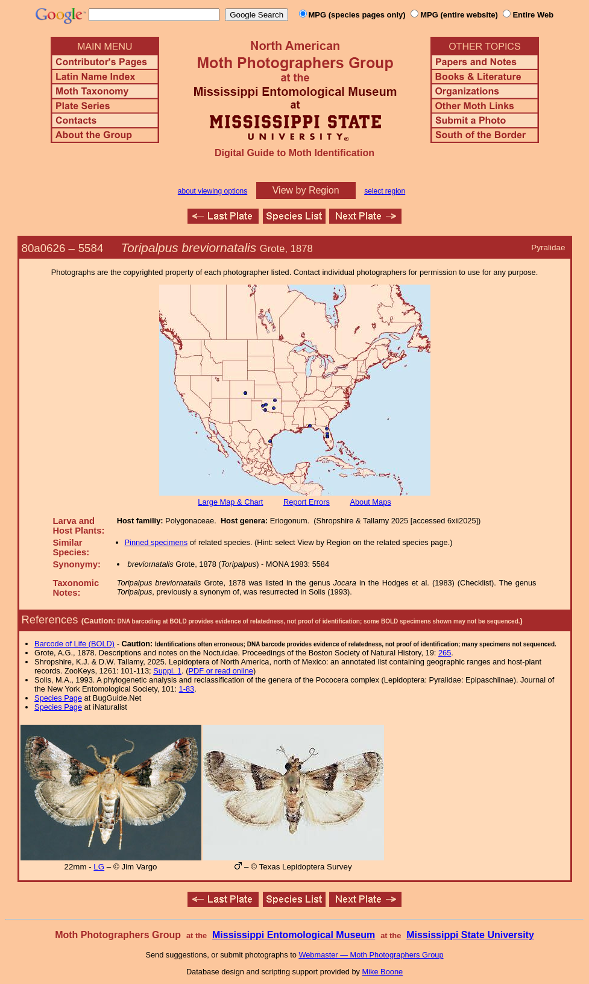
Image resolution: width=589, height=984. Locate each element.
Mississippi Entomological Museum (293, 935)
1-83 (187, 688)
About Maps (370, 501)
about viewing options (212, 191)
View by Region (305, 190)
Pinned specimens (156, 542)
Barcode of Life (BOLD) (74, 643)
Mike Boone (382, 971)
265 (444, 652)
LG (98, 866)
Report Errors (306, 501)
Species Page (58, 697)
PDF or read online (220, 670)
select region (384, 191)
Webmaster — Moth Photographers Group (370, 954)
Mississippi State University (470, 935)
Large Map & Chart (230, 501)
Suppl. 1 (167, 670)
